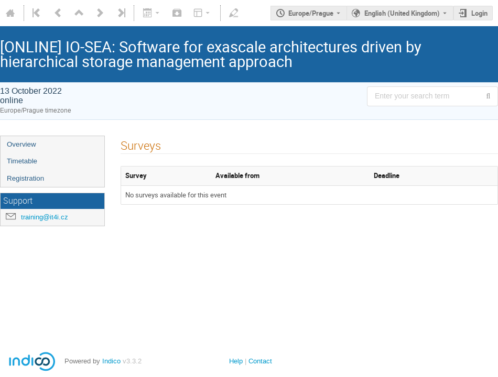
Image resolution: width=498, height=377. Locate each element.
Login (479, 13)
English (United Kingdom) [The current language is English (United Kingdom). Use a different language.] (402, 13)
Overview (21, 144)
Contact (260, 361)
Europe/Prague (310, 13)
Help (236, 361)
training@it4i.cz (44, 217)
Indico (111, 361)
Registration (25, 178)
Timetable (22, 161)
